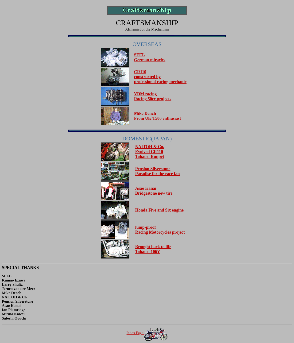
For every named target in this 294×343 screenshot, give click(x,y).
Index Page (147, 333)
